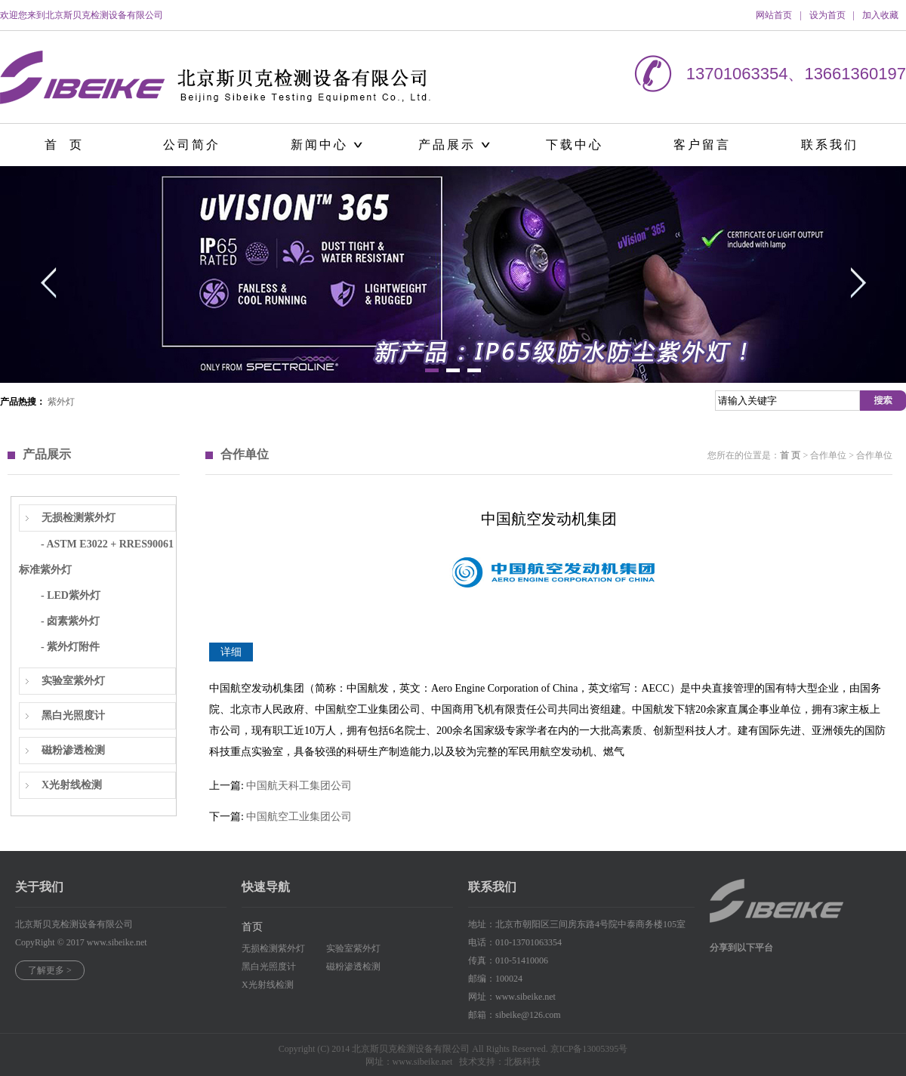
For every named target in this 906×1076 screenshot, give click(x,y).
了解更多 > (50, 970)
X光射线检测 (72, 785)
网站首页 (774, 15)
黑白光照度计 (73, 715)
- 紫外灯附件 (70, 646)
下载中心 (574, 144)
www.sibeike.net (117, 942)
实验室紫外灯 (73, 680)
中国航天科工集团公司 (299, 785)
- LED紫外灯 (70, 595)
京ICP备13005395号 (589, 1049)
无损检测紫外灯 (79, 517)
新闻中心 (319, 144)
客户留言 (702, 144)
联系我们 (829, 144)
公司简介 (191, 144)
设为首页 (827, 15)
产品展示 (447, 144)
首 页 (64, 144)
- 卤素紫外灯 (70, 621)
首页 (252, 927)
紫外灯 (61, 401)
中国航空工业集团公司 (299, 816)
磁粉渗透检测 (73, 750)
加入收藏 (880, 15)
